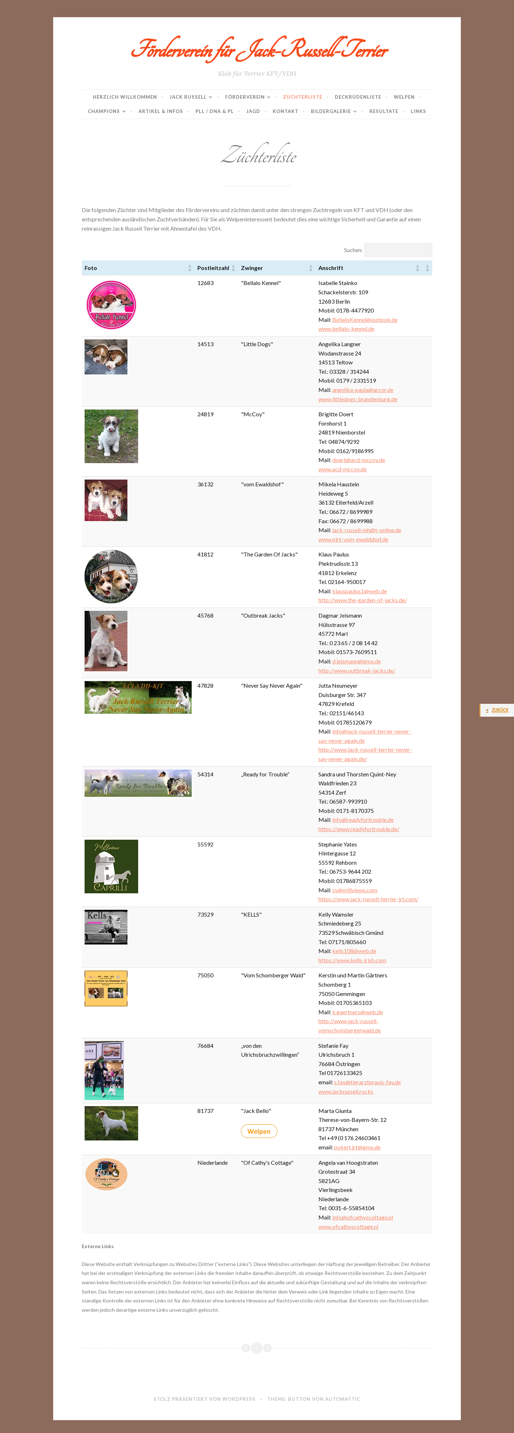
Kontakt (285, 111)
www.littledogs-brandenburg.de (357, 399)
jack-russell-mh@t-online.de (366, 529)
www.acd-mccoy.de (342, 469)
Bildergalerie (331, 111)
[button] (189, 268)
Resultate (383, 111)
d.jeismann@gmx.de (356, 661)
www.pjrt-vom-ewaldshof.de (353, 539)
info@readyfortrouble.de (363, 819)
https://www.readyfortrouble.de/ (358, 828)
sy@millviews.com (354, 890)
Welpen (404, 97)
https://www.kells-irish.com (352, 960)
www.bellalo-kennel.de (346, 328)
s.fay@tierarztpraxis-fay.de (367, 1082)
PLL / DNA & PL (215, 111)
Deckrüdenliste (358, 97)
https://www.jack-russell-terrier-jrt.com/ (368, 898)
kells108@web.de (354, 950)
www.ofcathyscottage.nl (348, 1226)
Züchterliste (302, 97)
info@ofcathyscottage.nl (362, 1217)
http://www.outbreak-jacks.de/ (356, 670)
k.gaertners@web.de (357, 1012)
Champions (104, 111)
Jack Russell (188, 97)
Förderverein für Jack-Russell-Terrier (257, 50)
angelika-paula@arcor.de (362, 389)
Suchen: (353, 249)
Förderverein (245, 97)
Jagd (253, 111)
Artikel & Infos (160, 111)
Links (418, 111)
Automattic (343, 1399)
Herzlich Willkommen (125, 97)
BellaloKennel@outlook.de (365, 319)
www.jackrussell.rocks (345, 1091)
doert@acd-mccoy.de (358, 459)
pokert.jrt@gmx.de (357, 1147)
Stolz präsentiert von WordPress (204, 1399)
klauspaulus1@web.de (359, 591)
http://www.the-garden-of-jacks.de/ (362, 600)
